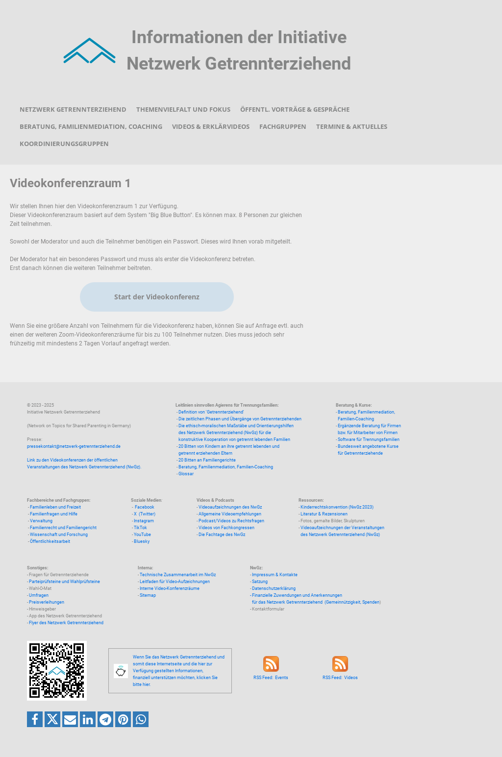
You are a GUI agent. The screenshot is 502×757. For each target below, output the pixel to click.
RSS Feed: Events (270, 677)
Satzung (260, 581)
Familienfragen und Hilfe (53, 514)
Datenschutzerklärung (274, 588)
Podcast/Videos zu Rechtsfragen (231, 520)
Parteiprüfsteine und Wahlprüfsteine (64, 581)
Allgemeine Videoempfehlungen (230, 514)
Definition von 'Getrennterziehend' (211, 412)
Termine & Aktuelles (351, 126)
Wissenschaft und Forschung (59, 534)
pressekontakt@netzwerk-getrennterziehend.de (74, 446)
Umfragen (39, 595)
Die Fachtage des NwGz (222, 534)
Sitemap (148, 595)
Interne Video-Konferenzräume (170, 588)
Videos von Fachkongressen (226, 527)
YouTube (142, 534)
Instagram (144, 520)
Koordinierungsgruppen (64, 143)
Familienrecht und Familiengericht (63, 527)
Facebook (144, 507)
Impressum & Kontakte (275, 574)
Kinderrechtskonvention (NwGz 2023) (337, 507)
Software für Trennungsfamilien (369, 439)
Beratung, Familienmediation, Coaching (91, 126)
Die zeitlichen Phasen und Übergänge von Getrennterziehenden (239, 418)
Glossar (186, 473)
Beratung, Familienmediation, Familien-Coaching (225, 466)
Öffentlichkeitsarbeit (50, 541)
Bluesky (142, 541)
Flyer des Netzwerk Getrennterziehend (66, 622)
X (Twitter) (144, 514)
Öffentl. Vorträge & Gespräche (295, 109)
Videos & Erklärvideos (211, 126)
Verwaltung (41, 520)
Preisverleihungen (46, 602)
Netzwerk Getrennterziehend (73, 109)
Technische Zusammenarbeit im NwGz (178, 574)
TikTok (140, 527)
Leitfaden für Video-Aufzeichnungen (175, 581)
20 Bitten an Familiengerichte (207, 460)
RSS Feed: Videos (340, 677)
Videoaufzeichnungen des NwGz (230, 507)
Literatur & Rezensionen (324, 514)
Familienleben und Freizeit (55, 507)
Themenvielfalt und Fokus (183, 109)
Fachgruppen (282, 126)
